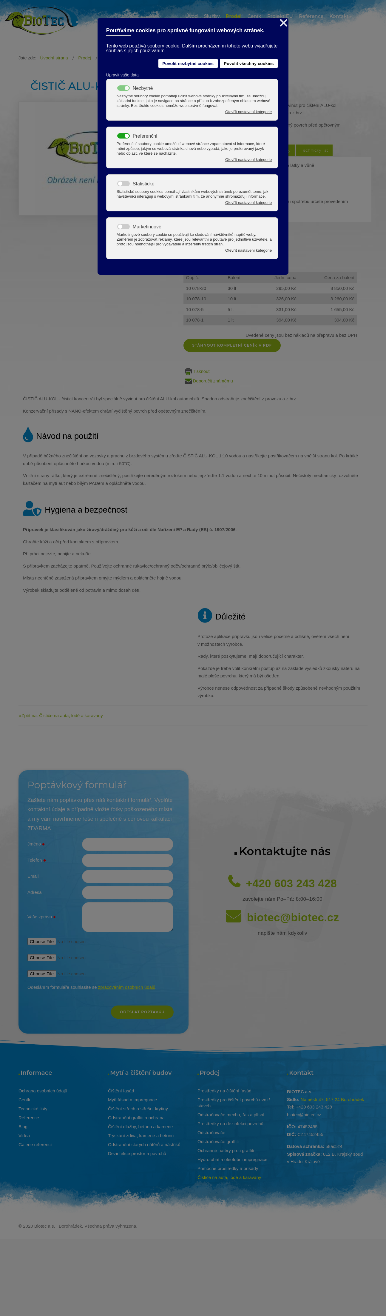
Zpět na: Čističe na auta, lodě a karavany (62, 715)
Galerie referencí (35, 1144)
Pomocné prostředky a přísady (227, 1168)
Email (33, 876)
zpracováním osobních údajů (126, 987)
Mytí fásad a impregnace (132, 1099)
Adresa (34, 892)
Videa (24, 1135)
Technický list (314, 150)
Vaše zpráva (41, 917)
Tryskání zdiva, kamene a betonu (141, 1135)
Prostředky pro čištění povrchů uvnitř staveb (233, 1102)
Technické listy (32, 1108)
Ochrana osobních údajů (42, 1090)
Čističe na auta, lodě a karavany (229, 1177)
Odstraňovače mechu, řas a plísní (230, 1114)
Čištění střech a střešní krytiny (138, 1108)
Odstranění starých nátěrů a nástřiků (144, 1144)
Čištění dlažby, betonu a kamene (140, 1126)
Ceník (24, 1099)
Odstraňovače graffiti (218, 1141)
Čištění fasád (121, 1090)
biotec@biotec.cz (293, 917)
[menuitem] (191, 17)
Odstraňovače (211, 1132)
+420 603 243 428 (291, 883)
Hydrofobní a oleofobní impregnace (232, 1159)
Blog (22, 1126)
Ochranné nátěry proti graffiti (225, 1150)
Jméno (36, 844)
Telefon (36, 860)
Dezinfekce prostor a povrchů (137, 1153)
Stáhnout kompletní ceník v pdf (232, 345)
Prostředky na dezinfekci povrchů (230, 1123)
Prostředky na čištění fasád (224, 1090)
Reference (28, 1117)
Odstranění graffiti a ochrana (136, 1117)
